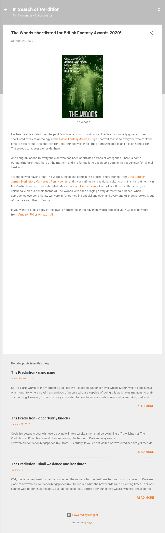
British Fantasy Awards (74, 139)
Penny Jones (59, 181)
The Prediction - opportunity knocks (40, 418)
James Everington (22, 181)
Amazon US (45, 214)
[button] (151, 33)
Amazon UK (26, 214)
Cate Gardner (136, 177)
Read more (145, 406)
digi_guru (91, 522)
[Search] (159, 11)
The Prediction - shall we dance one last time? (48, 464)
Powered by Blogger (82, 515)
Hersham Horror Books (83, 186)
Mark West (42, 181)
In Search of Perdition (36, 9)
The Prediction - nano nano (33, 372)
